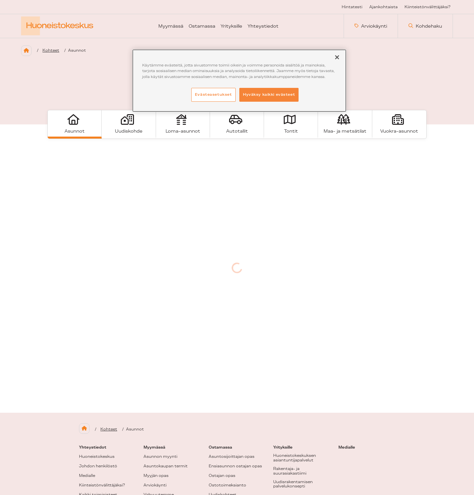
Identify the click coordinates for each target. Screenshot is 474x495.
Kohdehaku (425, 26)
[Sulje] (337, 57)
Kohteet (50, 50)
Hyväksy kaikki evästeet (269, 94)
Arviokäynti (371, 26)
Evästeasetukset (213, 94)
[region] (239, 80)
